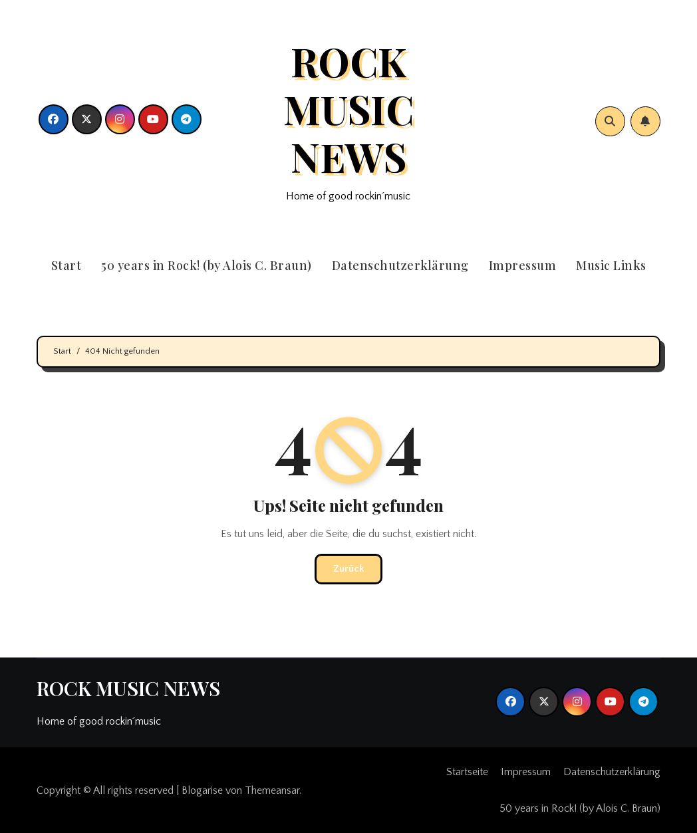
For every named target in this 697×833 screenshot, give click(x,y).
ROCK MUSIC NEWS (348, 108)
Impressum (523, 265)
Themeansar (272, 790)
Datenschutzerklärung (400, 265)
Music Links (611, 265)
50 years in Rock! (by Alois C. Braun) (206, 265)
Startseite (467, 772)
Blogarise (202, 790)
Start (66, 265)
